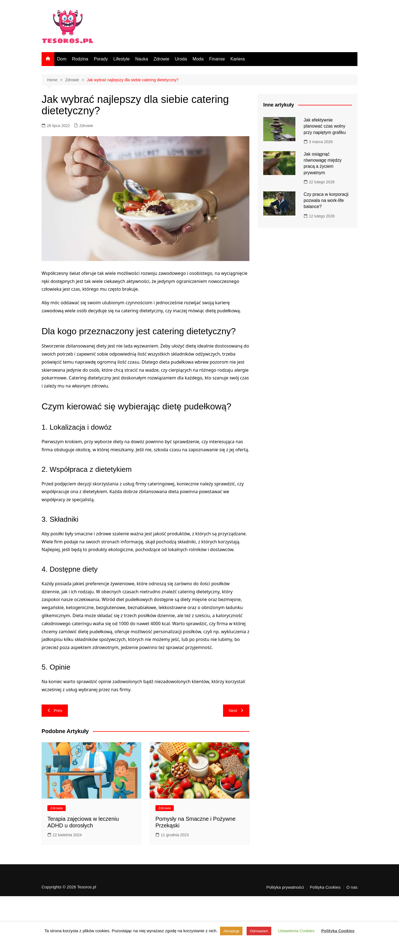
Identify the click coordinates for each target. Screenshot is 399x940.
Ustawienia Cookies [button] (296, 930)
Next (236, 710)
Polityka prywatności (285, 887)
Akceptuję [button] (231, 931)
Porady (101, 59)
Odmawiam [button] (259, 931)
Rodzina (80, 59)
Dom (61, 59)
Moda (198, 59)
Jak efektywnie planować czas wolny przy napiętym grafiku (325, 126)
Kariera (238, 59)
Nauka (141, 59)
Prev (54, 710)
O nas (351, 887)
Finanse (217, 59)
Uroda (181, 59)
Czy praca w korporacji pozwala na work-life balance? (326, 200)
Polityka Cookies (325, 887)
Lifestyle (121, 59)
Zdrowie (161, 59)
